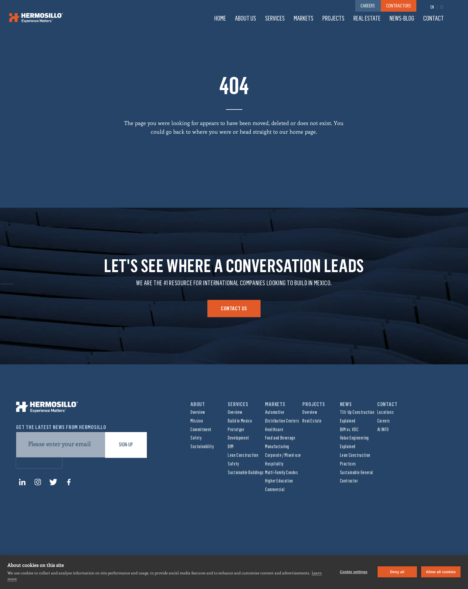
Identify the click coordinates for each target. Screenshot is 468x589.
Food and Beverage (280, 438)
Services (275, 18)
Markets (303, 18)
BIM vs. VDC (349, 429)
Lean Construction (243, 455)
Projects (333, 18)
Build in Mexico (240, 421)
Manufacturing (277, 446)
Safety (196, 438)
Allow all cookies (441, 572)
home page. (303, 131)
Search (456, 18)
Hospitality (274, 464)
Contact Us (234, 308)
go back (175, 131)
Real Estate (367, 18)
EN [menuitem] (432, 7)
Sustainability (202, 446)
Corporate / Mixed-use (283, 455)
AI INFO (383, 429)
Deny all (397, 572)
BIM (231, 446)
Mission (196, 421)
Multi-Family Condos (281, 472)
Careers (383, 421)
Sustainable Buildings (246, 472)
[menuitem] (432, 7)
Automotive (274, 412)
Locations (385, 412)
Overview (197, 412)
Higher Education (279, 481)
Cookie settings (353, 572)
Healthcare (274, 429)
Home (220, 18)
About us (245, 18)
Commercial (274, 489)
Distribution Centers (282, 421)
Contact (433, 18)
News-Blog (402, 18)
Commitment (201, 429)
